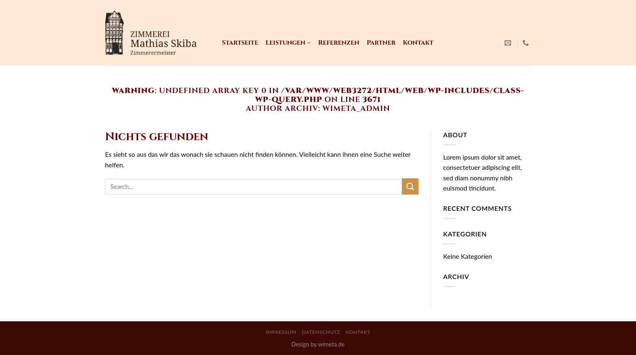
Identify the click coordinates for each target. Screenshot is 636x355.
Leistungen (288, 42)
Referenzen (338, 42)
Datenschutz (321, 332)
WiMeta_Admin (356, 109)
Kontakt (418, 42)
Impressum (281, 332)
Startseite (240, 42)
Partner (381, 42)
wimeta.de (331, 344)
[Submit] (410, 186)
